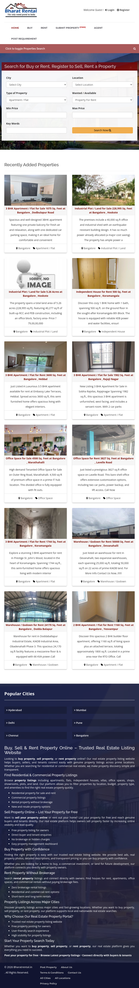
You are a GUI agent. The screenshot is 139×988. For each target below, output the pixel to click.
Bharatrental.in (23, 967)
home (15, 27)
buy (30, 27)
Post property (48, 967)
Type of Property (16, 93)
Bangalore (81, 735)
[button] (69, 48)
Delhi (10, 722)
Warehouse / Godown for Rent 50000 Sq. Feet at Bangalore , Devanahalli (103, 543)
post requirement (24, 38)
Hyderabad (14, 710)
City (8, 77)
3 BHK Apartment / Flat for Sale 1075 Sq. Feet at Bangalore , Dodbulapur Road (35, 210)
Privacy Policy (48, 983)
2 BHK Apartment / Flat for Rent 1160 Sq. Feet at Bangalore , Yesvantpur (103, 627)
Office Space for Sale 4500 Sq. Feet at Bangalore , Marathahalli (35, 460)
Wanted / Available (84, 93)
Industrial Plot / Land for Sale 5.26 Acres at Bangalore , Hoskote (35, 293)
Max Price (78, 108)
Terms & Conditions (52, 972)
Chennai (12, 735)
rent (44, 27)
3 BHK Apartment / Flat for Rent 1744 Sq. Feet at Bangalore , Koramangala (35, 543)
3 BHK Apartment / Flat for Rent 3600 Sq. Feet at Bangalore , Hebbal (35, 377)
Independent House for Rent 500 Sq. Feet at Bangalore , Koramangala (103, 293)
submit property (71, 27)
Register (123, 10)
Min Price (12, 108)
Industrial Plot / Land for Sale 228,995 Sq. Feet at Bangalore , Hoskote (103, 210)
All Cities (45, 978)
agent (98, 27)
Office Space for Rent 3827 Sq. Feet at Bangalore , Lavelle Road (103, 460)
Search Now (102, 130)
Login (109, 10)
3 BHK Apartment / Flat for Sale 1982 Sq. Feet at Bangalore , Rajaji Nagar (103, 377)
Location (77, 77)
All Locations (62, 978)
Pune (78, 722)
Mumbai (80, 710)
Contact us (74, 972)
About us (66, 967)
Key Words (13, 123)
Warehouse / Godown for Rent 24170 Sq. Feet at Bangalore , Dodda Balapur (36, 627)
